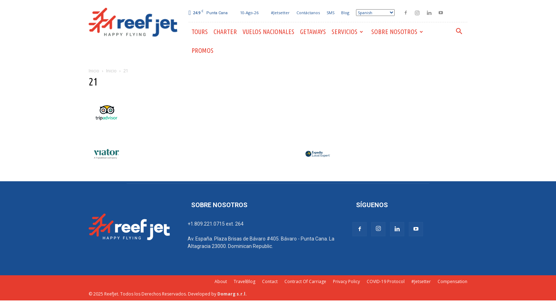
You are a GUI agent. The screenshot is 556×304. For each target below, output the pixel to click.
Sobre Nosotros (397, 31)
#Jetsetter (280, 12)
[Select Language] (375, 12)
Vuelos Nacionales (268, 31)
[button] (458, 32)
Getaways (313, 31)
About (221, 281)
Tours (199, 31)
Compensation (452, 281)
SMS (330, 12)
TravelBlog (244, 281)
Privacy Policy (346, 281)
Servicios (347, 31)
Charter (225, 31)
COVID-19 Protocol (386, 281)
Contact (270, 281)
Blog (345, 12)
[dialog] (542, 290)
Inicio (94, 71)
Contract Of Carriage (305, 281)
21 (93, 82)
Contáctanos (308, 12)
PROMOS (202, 50)
